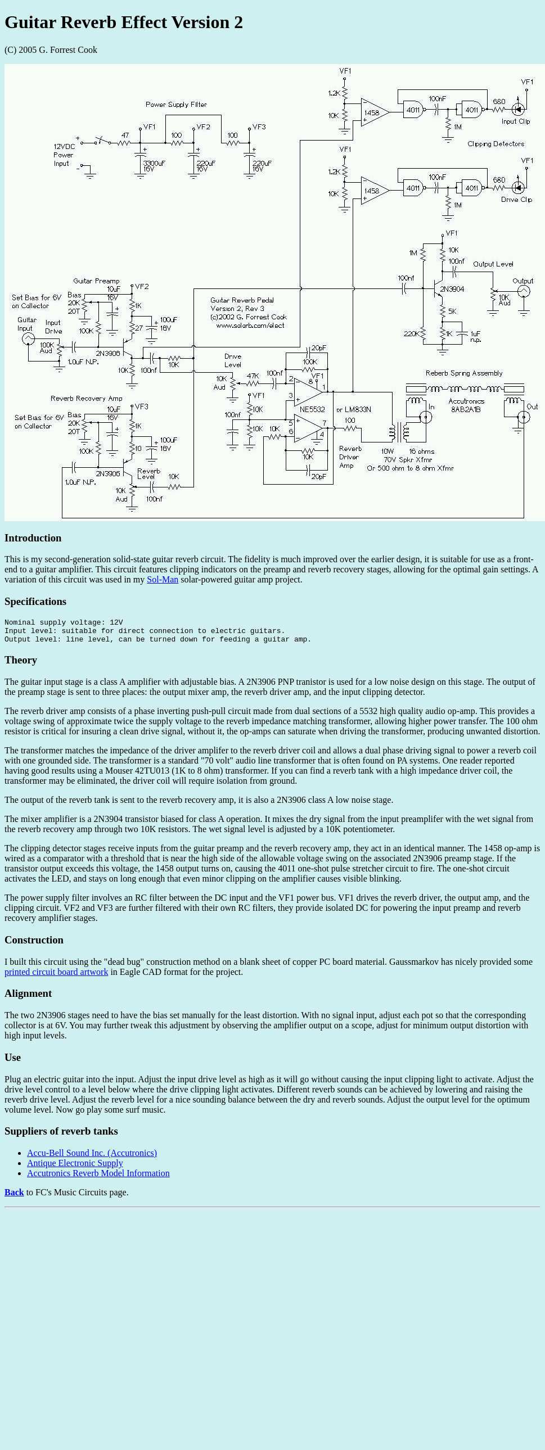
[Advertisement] (215, 1296)
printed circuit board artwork (56, 977)
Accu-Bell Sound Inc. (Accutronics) (92, 1158)
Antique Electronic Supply (75, 1168)
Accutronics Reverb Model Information (98, 1178)
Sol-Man (162, 579)
